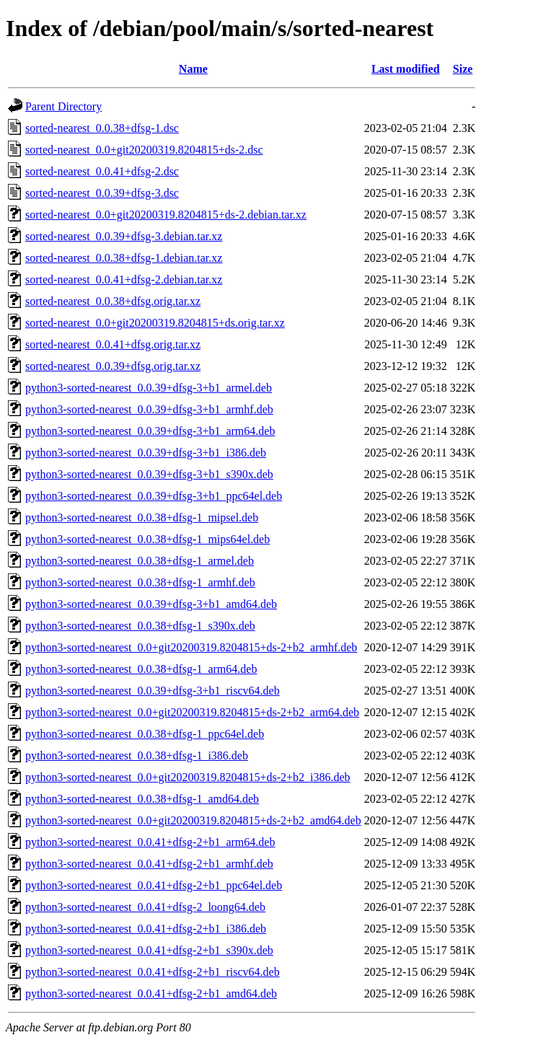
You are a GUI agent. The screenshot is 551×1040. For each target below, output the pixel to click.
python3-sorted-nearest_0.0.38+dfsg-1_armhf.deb (140, 582)
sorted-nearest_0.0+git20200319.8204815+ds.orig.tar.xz (155, 323)
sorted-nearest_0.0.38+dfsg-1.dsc (102, 128)
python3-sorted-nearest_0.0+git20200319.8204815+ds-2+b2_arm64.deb (192, 712)
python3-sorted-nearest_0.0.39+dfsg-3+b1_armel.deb (148, 388)
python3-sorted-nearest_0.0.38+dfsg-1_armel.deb (139, 561)
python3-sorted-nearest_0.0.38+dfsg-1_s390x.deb (140, 626)
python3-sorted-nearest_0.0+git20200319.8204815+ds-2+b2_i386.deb (188, 777)
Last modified (405, 69)
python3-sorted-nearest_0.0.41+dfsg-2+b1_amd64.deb (151, 993)
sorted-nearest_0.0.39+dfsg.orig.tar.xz (112, 366)
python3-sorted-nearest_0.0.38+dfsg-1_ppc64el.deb (144, 734)
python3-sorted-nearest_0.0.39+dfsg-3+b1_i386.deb (145, 452)
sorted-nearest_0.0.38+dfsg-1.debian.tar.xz (123, 258)
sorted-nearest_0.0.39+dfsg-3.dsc (102, 193)
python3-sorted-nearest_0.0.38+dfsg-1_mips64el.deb (147, 539)
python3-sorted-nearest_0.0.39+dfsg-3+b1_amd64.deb (151, 604)
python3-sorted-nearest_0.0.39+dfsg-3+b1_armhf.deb (149, 409)
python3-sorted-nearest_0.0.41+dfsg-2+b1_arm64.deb (150, 842)
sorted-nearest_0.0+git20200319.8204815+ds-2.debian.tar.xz (166, 214)
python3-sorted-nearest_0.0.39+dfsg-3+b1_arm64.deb (150, 431)
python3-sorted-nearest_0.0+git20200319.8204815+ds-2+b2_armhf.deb (191, 647)
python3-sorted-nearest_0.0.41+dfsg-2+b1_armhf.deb (149, 864)
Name (193, 69)
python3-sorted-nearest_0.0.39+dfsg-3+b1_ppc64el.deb (153, 496)
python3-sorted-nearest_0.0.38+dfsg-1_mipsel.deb (141, 517)
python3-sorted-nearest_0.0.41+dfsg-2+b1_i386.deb (145, 928)
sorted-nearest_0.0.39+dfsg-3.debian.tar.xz (123, 236)
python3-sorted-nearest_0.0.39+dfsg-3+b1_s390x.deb (149, 474)
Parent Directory (63, 106)
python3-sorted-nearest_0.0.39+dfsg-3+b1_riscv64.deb (152, 690)
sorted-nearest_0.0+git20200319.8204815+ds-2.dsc (144, 150)
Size (463, 69)
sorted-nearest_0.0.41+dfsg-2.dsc (102, 171)
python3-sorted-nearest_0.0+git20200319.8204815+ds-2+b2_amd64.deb (193, 820)
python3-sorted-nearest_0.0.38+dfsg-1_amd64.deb (142, 799)
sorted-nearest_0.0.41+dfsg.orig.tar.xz (112, 344)
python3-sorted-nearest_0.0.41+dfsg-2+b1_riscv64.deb (152, 972)
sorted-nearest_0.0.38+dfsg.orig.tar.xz (112, 301)
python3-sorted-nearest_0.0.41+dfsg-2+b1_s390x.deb (149, 950)
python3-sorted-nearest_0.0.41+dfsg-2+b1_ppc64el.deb (153, 885)
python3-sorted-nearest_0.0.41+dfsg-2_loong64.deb (145, 907)
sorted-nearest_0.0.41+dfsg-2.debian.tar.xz (123, 279)
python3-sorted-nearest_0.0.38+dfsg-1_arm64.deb (141, 669)
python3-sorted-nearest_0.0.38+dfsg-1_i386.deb (136, 755)
